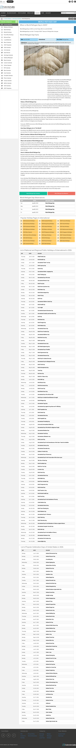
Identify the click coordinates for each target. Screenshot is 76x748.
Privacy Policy (31, 734)
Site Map (22, 737)
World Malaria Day (42, 325)
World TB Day (41, 295)
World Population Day (42, 409)
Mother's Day (49, 634)
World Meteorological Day (43, 292)
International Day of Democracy (44, 454)
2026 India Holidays (64, 223)
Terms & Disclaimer (32, 735)
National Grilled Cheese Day (52, 625)
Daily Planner (7, 52)
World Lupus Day (41, 340)
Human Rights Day (42, 541)
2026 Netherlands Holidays (66, 229)
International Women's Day (43, 280)
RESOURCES (3, 15)
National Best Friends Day (51, 646)
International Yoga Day (42, 403)
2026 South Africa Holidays (29, 235)
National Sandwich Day (51, 706)
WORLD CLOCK (30, 13)
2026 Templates (7, 45)
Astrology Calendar (8, 55)
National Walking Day (50, 613)
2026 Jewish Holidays (28, 243)
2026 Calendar (7, 47)
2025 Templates (7, 88)
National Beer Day (50, 619)
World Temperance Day (43, 484)
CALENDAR (3, 13)
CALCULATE (48, 13)
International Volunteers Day (44, 535)
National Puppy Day (50, 607)
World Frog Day (41, 283)
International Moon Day (43, 415)
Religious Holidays (8, 27)
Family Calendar (8, 80)
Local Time (42, 737)
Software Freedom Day (43, 451)
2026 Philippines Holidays (48, 232)
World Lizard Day (41, 439)
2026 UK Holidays (46, 237)
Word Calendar (7, 70)
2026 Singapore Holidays (66, 232)
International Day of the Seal (44, 277)
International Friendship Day (44, 421)
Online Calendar (7, 65)
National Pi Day (49, 601)
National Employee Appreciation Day (53, 589)
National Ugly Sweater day (51, 721)
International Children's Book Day (45, 301)
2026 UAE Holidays (27, 237)
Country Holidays (7, 18)
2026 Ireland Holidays (47, 226)
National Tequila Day (50, 670)
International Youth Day (43, 433)
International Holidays (16, 18)
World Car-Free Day (42, 466)
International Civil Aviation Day (44, 538)
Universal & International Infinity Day (45, 424)
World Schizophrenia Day (43, 367)
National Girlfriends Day (51, 676)
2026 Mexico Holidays (47, 229)
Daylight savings (49, 595)
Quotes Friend (61, 734)
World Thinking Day (42, 274)
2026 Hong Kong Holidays (48, 223)
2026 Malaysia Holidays (29, 229)
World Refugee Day (49, 203)
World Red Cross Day (42, 337)
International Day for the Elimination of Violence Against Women (51, 523)
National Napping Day (50, 598)
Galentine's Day (49, 571)
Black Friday (48, 709)
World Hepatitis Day (42, 418)
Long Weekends (7, 39)
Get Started (10, 1)
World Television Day (42, 520)
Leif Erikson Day (49, 694)
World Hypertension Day (43, 352)
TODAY (42, 13)
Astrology (41, 734)
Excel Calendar (7, 73)
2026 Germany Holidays (28, 223)
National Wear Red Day (51, 565)
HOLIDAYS (37, 13)
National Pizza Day (50, 568)
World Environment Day (43, 385)
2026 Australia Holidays (29, 220)
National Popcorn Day (50, 556)
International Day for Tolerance (44, 514)
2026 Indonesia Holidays (29, 226)
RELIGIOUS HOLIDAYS (11, 13)
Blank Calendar (7, 60)
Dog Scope (60, 735)
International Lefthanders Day (44, 436)
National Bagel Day (50, 577)
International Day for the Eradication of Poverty (48, 499)
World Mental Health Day (43, 493)
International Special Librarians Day (45, 310)
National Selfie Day (50, 649)
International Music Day (43, 475)
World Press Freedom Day (43, 331)
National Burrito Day (50, 616)
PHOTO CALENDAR (22, 13)
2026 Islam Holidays (65, 240)
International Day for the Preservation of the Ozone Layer (50, 457)
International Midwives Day (43, 334)
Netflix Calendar (8, 83)
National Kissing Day (50, 655)
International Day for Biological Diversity (46, 361)
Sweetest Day (49, 697)
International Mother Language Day (45, 271)
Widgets (49, 734)
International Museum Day (43, 355)
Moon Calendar (7, 42)
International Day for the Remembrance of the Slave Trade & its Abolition (53, 442)
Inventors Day (41, 469)
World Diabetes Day (42, 511)
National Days (7, 37)
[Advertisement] (9, 114)
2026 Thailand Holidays (65, 235)
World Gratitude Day (42, 463)
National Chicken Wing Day (51, 673)
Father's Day (48, 652)
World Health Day (41, 304)
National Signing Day (50, 562)
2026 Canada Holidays (47, 220)
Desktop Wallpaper (8, 57)
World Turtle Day (41, 364)
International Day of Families (44, 349)
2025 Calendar (7, 85)
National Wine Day (50, 640)
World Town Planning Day (43, 508)
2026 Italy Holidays (64, 226)
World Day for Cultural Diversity (44, 358)
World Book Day (41, 319)
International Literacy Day (43, 445)
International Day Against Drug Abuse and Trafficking (49, 406)
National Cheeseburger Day (52, 682)
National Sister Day (50, 679)
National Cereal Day (50, 592)
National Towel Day (50, 637)
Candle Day (48, 715)
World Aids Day (41, 529)
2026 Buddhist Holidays (65, 237)
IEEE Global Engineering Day (44, 346)
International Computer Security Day (45, 526)
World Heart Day (41, 472)
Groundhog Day (49, 559)
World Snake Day (41, 412)
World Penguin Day (42, 322)
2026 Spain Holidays (46, 235)
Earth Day (40, 316)
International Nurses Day (43, 343)
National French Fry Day (51, 658)
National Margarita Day (51, 586)
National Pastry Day (50, 718)
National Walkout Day (50, 628)
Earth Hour (40, 298)
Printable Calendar (8, 75)
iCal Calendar (7, 50)
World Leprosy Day (42, 265)
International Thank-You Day (44, 262)
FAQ (21, 734)
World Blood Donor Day (43, 391)
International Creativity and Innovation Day (47, 313)
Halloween (48, 703)
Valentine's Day (49, 574)
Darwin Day (40, 268)
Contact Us (23, 735)
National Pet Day (49, 622)
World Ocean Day (41, 388)
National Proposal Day (50, 604)
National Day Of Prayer (51, 631)
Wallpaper (49, 735)
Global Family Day (41, 256)
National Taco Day (50, 688)
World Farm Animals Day (43, 481)
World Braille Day (41, 259)
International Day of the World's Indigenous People (48, 427)
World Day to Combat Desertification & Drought (48, 397)
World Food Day (41, 496)
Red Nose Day (41, 373)
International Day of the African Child (45, 394)
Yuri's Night (40, 307)
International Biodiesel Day (43, 430)
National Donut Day (50, 643)
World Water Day (41, 289)
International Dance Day (43, 328)
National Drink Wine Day (51, 583)
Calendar (41, 735)
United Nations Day (42, 502)
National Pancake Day (50, 580)
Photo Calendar (7, 78)
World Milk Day (41, 379)
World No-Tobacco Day (43, 376)
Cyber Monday (49, 712)
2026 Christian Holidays (29, 240)
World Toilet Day (41, 517)
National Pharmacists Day (51, 553)
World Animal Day (41, 487)
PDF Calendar (7, 68)
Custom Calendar (8, 62)
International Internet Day (43, 505)
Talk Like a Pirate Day (42, 460)
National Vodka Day (50, 691)
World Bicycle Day (41, 382)
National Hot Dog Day (50, 664)
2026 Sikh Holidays (46, 243)
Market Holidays (8, 32)
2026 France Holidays (65, 220)
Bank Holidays (7, 29)
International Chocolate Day (44, 448)
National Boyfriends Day (51, 685)
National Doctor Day (50, 610)
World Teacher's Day (42, 490)
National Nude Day (50, 661)
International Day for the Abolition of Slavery (47, 532)
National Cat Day (49, 700)
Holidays (49, 737)
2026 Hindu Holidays (46, 240)
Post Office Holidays (8, 34)
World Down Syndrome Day (43, 286)
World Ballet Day (41, 478)
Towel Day (40, 370)
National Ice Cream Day (51, 667)
